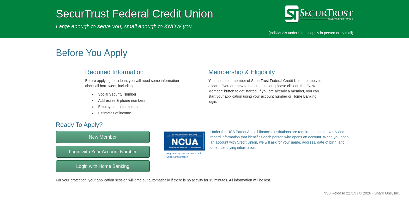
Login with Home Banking (102, 166)
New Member (103, 137)
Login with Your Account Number (103, 151)
